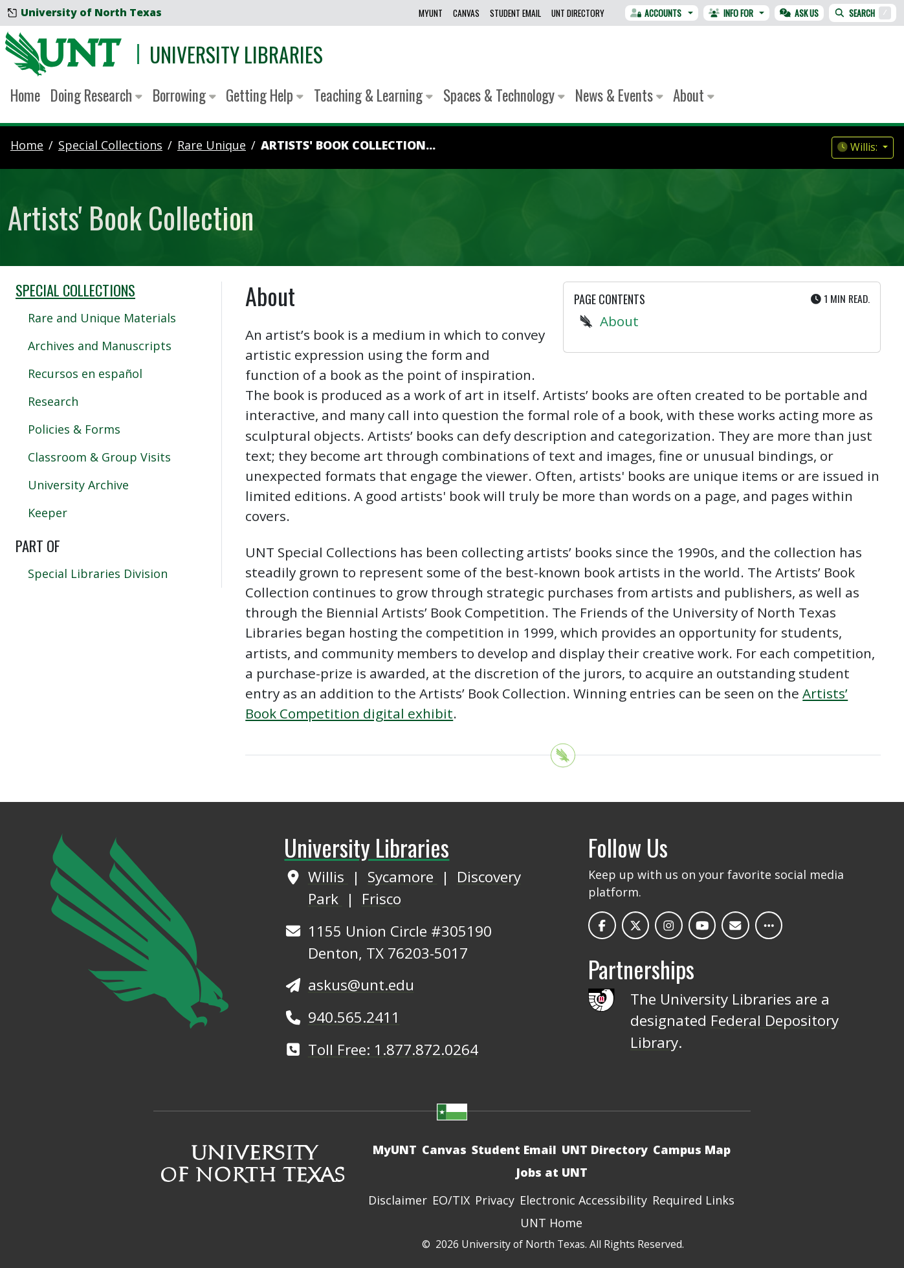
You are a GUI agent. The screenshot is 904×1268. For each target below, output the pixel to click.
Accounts (656, 12)
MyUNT (431, 12)
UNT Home (551, 1222)
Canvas (466, 12)
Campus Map (692, 1149)
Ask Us (799, 12)
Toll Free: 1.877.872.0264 (393, 1050)
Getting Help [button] (264, 95)
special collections (110, 145)
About (619, 321)
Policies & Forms (74, 429)
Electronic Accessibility (583, 1200)
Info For (731, 12)
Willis (328, 877)
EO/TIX (451, 1200)
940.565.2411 (354, 1017)
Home (25, 95)
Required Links (693, 1200)
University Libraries (236, 54)
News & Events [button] (619, 95)
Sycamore (402, 877)
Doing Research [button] (96, 95)
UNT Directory (577, 12)
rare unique (211, 145)
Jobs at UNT (552, 1172)
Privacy (494, 1200)
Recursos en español (85, 373)
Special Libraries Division (98, 573)
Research (53, 401)
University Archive (78, 485)
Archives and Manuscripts (99, 345)
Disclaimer (397, 1200)
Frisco (381, 899)
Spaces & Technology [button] (504, 95)
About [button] (693, 95)
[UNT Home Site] (139, 929)
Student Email (515, 12)
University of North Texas (85, 12)
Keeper (47, 512)
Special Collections (75, 290)
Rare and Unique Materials (102, 318)
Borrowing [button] (184, 95)
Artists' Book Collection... (348, 145)
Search (862, 12)
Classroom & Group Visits (99, 457)
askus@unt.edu (361, 985)
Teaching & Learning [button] (373, 95)
